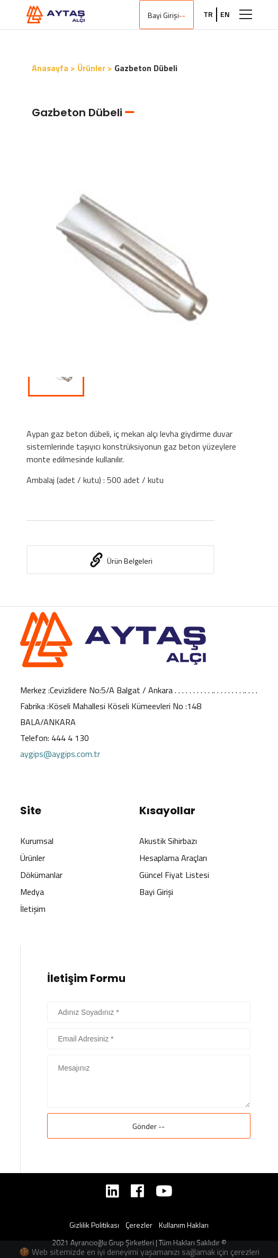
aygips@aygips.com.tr (60, 753)
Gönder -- (148, 1126)
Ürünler (32, 857)
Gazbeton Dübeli (145, 68)
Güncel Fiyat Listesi (174, 874)
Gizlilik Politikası (94, 1225)
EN (225, 14)
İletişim (33, 908)
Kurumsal (36, 840)
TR (208, 14)
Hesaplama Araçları (173, 857)
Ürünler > (94, 68)
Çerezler (139, 1225)
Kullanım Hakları (184, 1225)
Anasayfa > (53, 68)
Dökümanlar (41, 874)
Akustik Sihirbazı (168, 840)
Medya (32, 891)
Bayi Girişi (166, 15)
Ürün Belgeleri (120, 560)
